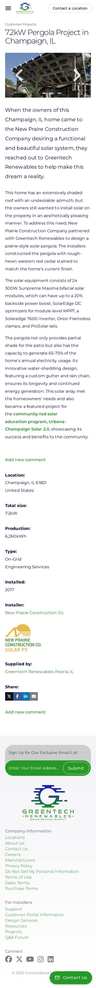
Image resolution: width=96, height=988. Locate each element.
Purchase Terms (21, 888)
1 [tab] (36, 93)
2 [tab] (44, 93)
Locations (15, 837)
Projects (13, 931)
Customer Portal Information (34, 914)
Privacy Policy (18, 865)
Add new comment (25, 459)
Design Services (21, 920)
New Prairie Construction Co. (34, 612)
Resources (16, 926)
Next (77, 75)
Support (13, 909)
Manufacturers (20, 860)
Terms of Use (18, 877)
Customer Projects (20, 24)
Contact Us (16, 848)
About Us (14, 843)
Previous (19, 75)
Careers (13, 854)
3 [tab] (52, 93)
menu (8, 8)
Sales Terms (17, 882)
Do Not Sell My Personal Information (42, 871)
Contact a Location (70, 8)
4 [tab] (59, 93)
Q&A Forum (17, 937)
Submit (76, 768)
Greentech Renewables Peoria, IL (39, 671)
